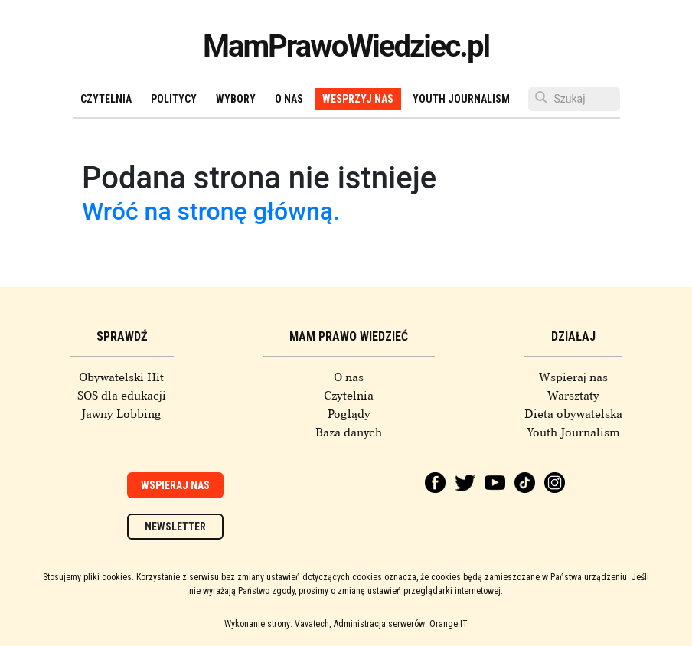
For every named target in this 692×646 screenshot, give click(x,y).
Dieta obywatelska (573, 414)
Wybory (236, 99)
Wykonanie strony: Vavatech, (277, 623)
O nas (289, 99)
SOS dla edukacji (121, 395)
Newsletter (175, 526)
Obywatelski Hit (121, 377)
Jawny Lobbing (121, 414)
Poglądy (349, 414)
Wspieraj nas (573, 377)
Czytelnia (106, 99)
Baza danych (348, 432)
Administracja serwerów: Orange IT (401, 623)
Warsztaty (573, 395)
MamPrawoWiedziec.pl (346, 46)
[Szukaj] (574, 99)
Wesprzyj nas (357, 99)
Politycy (174, 99)
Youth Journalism (461, 99)
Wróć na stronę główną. (211, 211)
